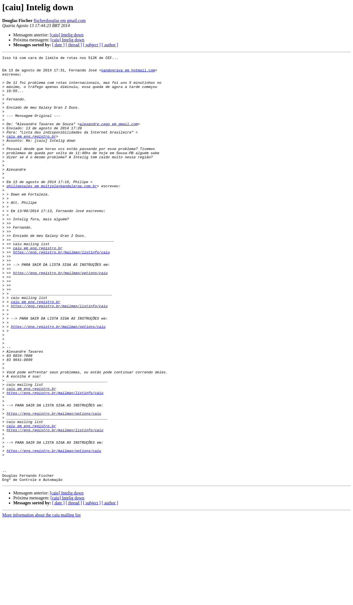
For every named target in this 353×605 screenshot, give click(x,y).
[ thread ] (74, 44)
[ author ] (110, 44)
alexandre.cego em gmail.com (109, 137)
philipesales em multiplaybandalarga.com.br (52, 212)
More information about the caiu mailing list (41, 600)
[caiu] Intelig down (67, 35)
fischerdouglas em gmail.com (60, 20)
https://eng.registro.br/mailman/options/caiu (60, 316)
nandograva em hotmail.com (128, 73)
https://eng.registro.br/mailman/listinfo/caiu (61, 291)
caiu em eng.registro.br (31, 152)
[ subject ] (92, 44)
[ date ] (58, 44)
